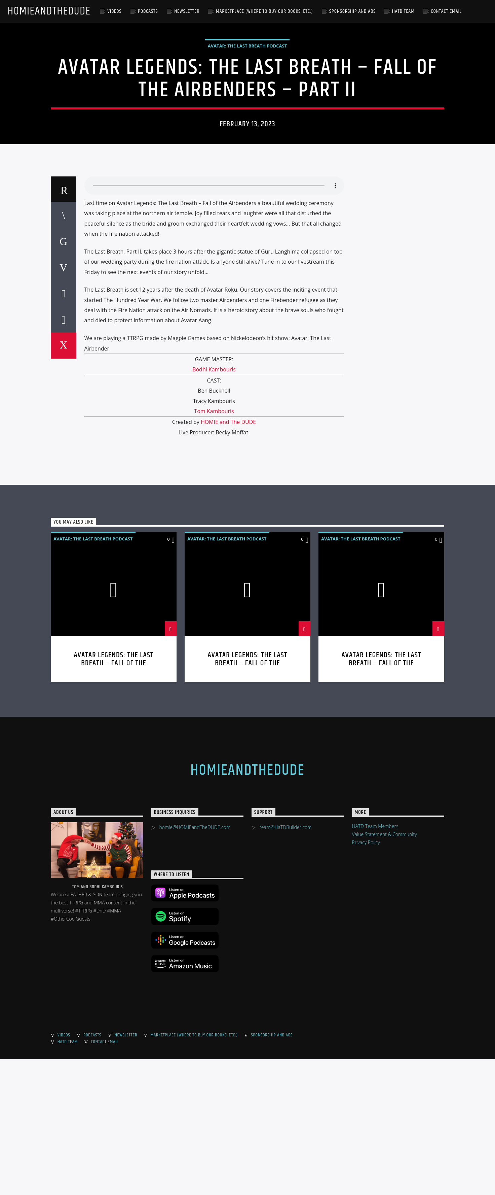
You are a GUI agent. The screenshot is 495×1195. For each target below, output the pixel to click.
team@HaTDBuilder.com (286, 963)
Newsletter (186, 11)
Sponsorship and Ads (352, 11)
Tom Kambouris (214, 547)
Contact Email (446, 11)
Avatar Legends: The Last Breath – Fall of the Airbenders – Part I (381, 799)
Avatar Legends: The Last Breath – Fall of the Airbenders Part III (248, 799)
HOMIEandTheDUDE (48, 11)
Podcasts (148, 11)
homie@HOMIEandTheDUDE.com (194, 963)
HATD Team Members (375, 962)
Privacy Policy (366, 978)
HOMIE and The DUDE (228, 558)
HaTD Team (403, 11)
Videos (114, 11)
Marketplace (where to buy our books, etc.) (264, 11)
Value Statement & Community (384, 970)
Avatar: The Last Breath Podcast (247, 114)
